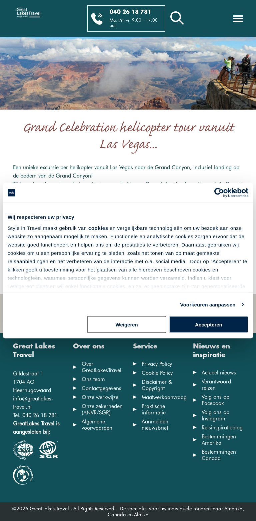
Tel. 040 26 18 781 (35, 415)
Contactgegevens (101, 388)
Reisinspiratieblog (222, 427)
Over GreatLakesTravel (101, 367)
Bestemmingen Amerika (219, 439)
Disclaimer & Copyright (157, 385)
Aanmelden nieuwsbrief (155, 424)
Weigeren (127, 324)
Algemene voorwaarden (97, 424)
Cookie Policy (157, 373)
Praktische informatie (154, 409)
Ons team (93, 379)
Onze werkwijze (100, 397)
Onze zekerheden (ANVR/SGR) (102, 409)
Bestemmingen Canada (219, 455)
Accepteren (208, 324)
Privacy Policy (157, 364)
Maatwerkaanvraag (164, 397)
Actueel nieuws (219, 372)
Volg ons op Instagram (215, 415)
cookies (98, 228)
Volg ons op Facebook (215, 400)
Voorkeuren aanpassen (208, 304)
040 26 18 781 (130, 12)
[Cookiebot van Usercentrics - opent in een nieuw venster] (219, 193)
